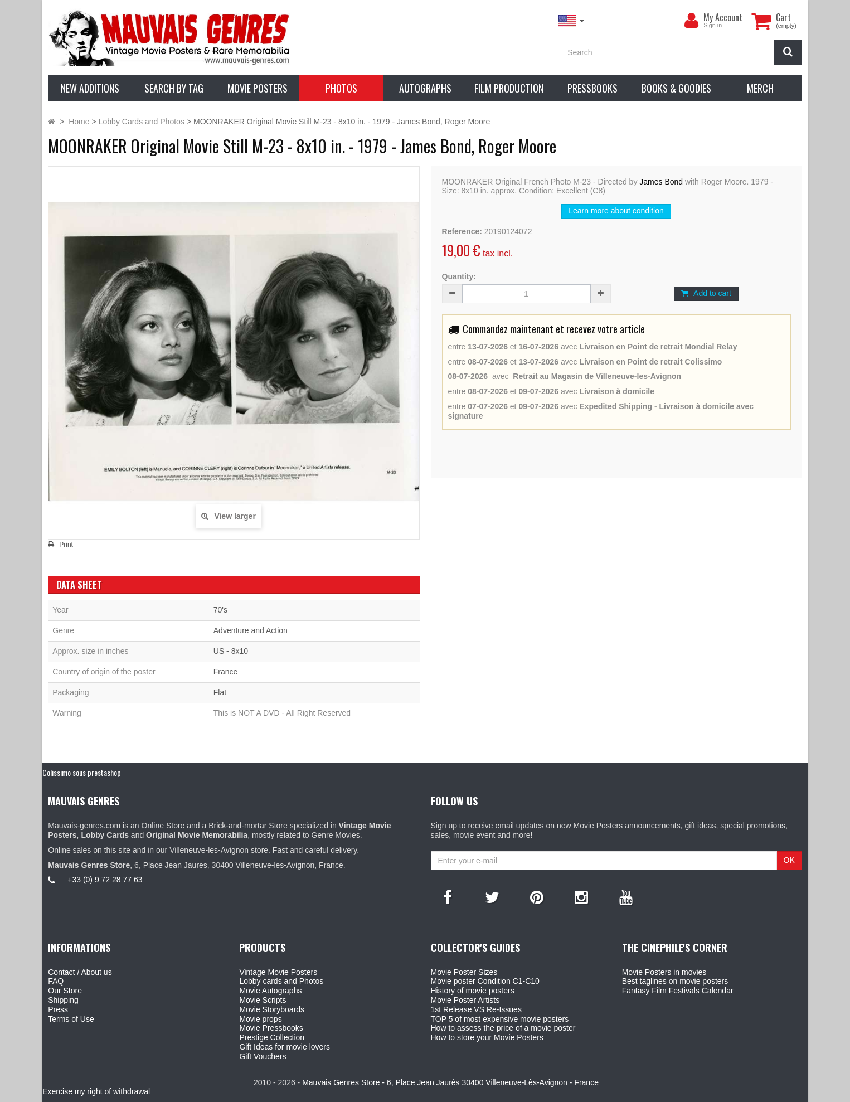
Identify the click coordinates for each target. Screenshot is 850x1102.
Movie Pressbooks (271, 1027)
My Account (722, 17)
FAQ (56, 981)
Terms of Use (71, 1018)
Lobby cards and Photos (281, 981)
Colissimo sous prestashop (81, 772)
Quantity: (459, 276)
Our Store (65, 990)
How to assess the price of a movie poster (503, 1027)
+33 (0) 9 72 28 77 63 (104, 879)
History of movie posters (472, 990)
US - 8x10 (230, 651)
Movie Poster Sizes (464, 972)
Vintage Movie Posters (278, 972)
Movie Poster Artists (465, 1000)
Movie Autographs (270, 990)
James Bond (661, 181)
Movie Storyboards (271, 1009)
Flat (219, 692)
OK (789, 860)
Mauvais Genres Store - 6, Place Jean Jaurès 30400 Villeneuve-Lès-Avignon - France (450, 1082)
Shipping (63, 1000)
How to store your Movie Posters (487, 1037)
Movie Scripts (262, 1000)
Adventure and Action (250, 630)
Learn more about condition (616, 210)
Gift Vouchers (262, 1056)
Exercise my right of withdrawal (96, 1091)
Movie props (260, 1018)
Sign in (712, 25)
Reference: (462, 231)
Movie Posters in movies (664, 972)
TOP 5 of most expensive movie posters (500, 1018)
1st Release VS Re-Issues (476, 1009)
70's (220, 609)
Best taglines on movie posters (675, 981)
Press (58, 1009)
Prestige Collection (271, 1037)
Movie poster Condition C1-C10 (485, 981)
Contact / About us (79, 972)
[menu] (691, 20)
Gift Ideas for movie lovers (284, 1046)
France (225, 671)
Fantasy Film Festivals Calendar (678, 990)
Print (66, 544)
